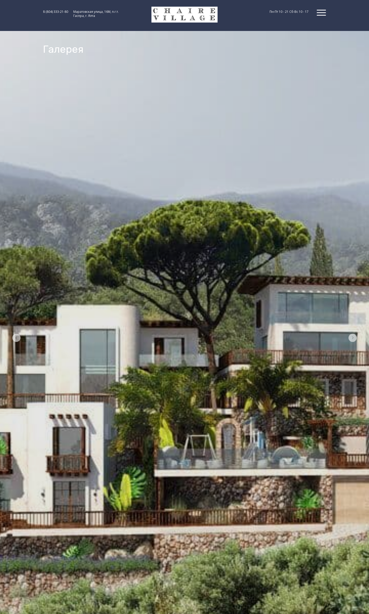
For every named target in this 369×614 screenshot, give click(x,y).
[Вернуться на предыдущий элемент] (16, 339)
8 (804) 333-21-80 (55, 12)
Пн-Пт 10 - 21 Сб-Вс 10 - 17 (289, 11)
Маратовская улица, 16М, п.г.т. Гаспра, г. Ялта (96, 14)
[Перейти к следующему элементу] (352, 339)
